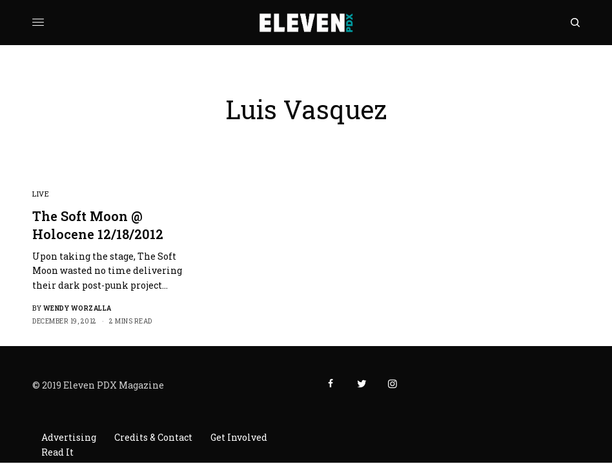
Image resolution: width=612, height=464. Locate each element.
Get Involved (238, 437)
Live (40, 193)
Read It (57, 452)
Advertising (68, 437)
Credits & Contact (153, 437)
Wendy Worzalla (77, 308)
